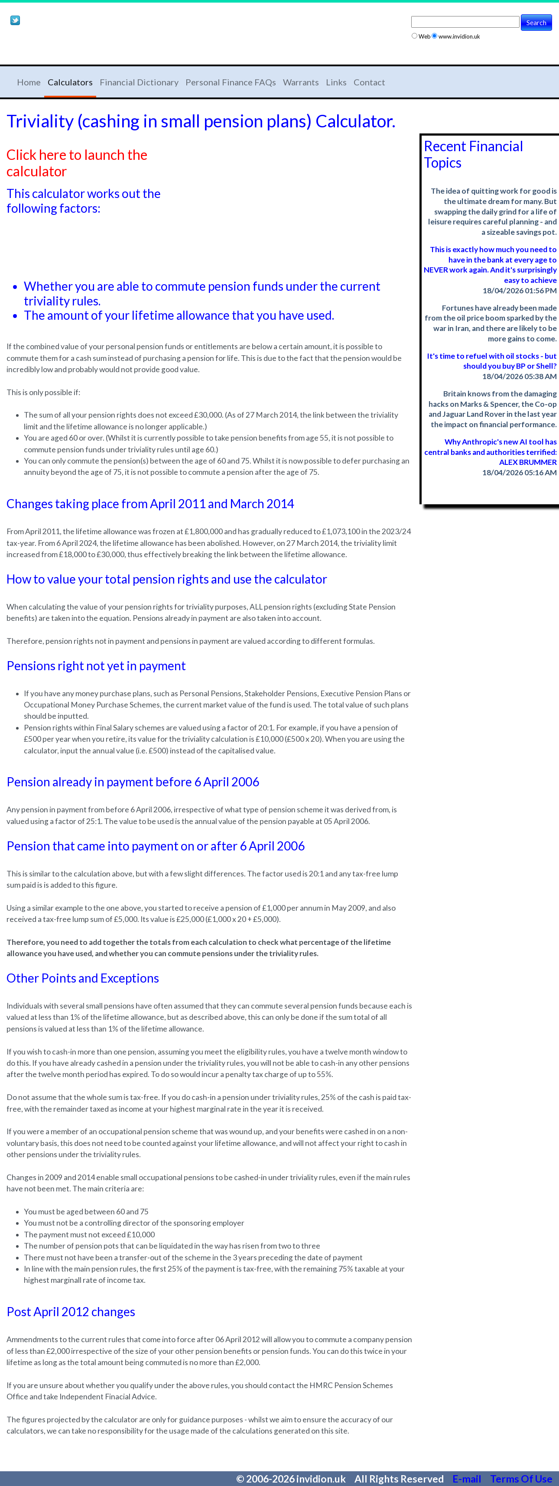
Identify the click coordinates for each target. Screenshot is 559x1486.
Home (29, 82)
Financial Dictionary (139, 82)
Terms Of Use (521, 1479)
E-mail (467, 1479)
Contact (369, 82)
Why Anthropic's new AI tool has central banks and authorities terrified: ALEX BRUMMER (490, 452)
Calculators (70, 82)
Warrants (301, 82)
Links (336, 82)
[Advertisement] (107, 46)
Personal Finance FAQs (230, 82)
